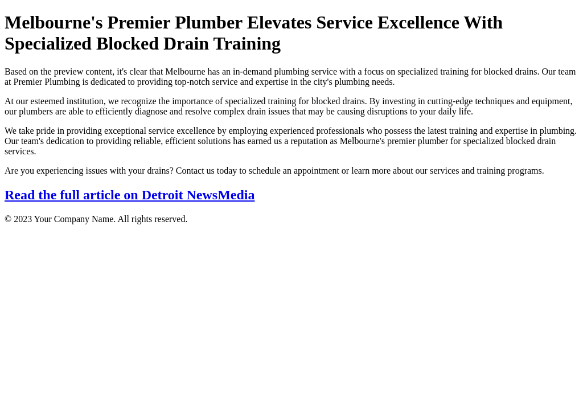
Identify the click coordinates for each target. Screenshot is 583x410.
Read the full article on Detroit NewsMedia (129, 194)
